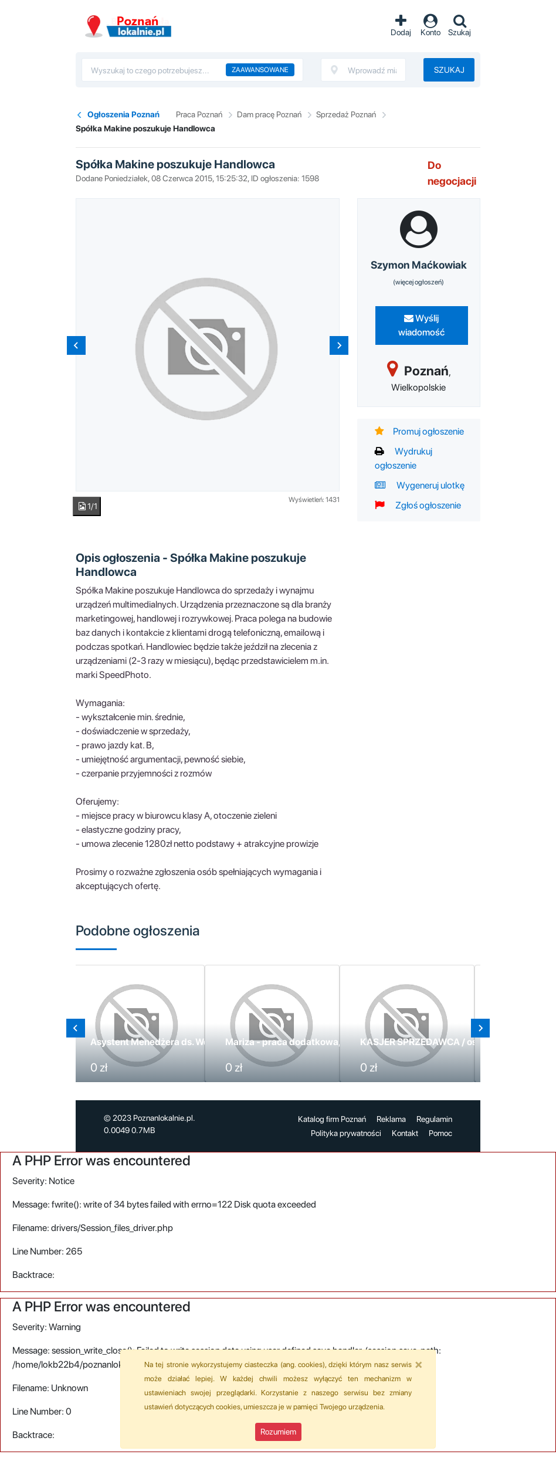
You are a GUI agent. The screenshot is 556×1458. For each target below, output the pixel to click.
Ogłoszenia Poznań (123, 114)
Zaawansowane (260, 70)
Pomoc (440, 1133)
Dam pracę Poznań (269, 114)
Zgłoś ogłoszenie (418, 505)
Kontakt (405, 1133)
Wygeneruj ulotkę (420, 485)
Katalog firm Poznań (332, 1119)
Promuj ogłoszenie (419, 431)
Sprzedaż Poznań (346, 114)
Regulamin (434, 1119)
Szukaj (449, 69)
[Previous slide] (76, 345)
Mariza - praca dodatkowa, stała (294, 1041)
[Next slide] (339, 345)
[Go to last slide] (75, 1028)
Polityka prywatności (346, 1133)
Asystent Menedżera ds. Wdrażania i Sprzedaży (191, 1041)
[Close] (418, 1364)
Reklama (391, 1119)
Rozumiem (278, 1431)
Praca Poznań (199, 114)
